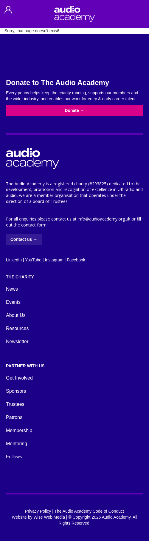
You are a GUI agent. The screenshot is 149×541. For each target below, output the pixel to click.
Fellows (14, 456)
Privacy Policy (38, 511)
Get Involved (19, 377)
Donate (74, 110)
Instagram (54, 260)
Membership (19, 430)
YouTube (33, 260)
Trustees (15, 404)
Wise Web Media (49, 517)
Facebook (76, 260)
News (12, 289)
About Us (16, 315)
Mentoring (16, 443)
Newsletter (17, 341)
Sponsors (16, 391)
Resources (17, 328)
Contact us (23, 239)
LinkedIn (14, 260)
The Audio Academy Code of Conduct (89, 511)
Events (13, 302)
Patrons (14, 417)
